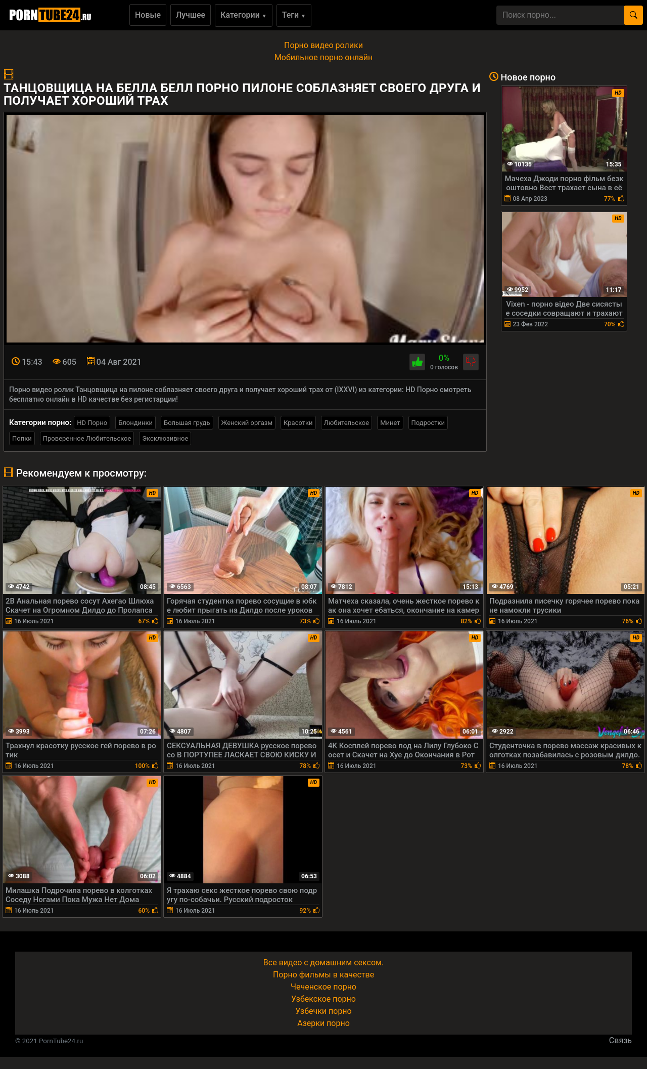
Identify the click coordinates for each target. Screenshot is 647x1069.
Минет (390, 422)
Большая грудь (187, 422)
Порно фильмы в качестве (323, 974)
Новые (148, 15)
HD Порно (92, 422)
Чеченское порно (323, 987)
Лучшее (190, 15)
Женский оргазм (247, 422)
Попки (22, 438)
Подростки (428, 422)
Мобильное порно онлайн (323, 57)
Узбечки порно (323, 1011)
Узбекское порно (323, 999)
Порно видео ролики (323, 45)
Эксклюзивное (165, 438)
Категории (243, 15)
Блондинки (135, 422)
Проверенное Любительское (87, 438)
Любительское (346, 422)
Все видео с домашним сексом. (323, 962)
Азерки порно (323, 1023)
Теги (294, 15)
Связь (620, 1040)
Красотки (298, 422)
